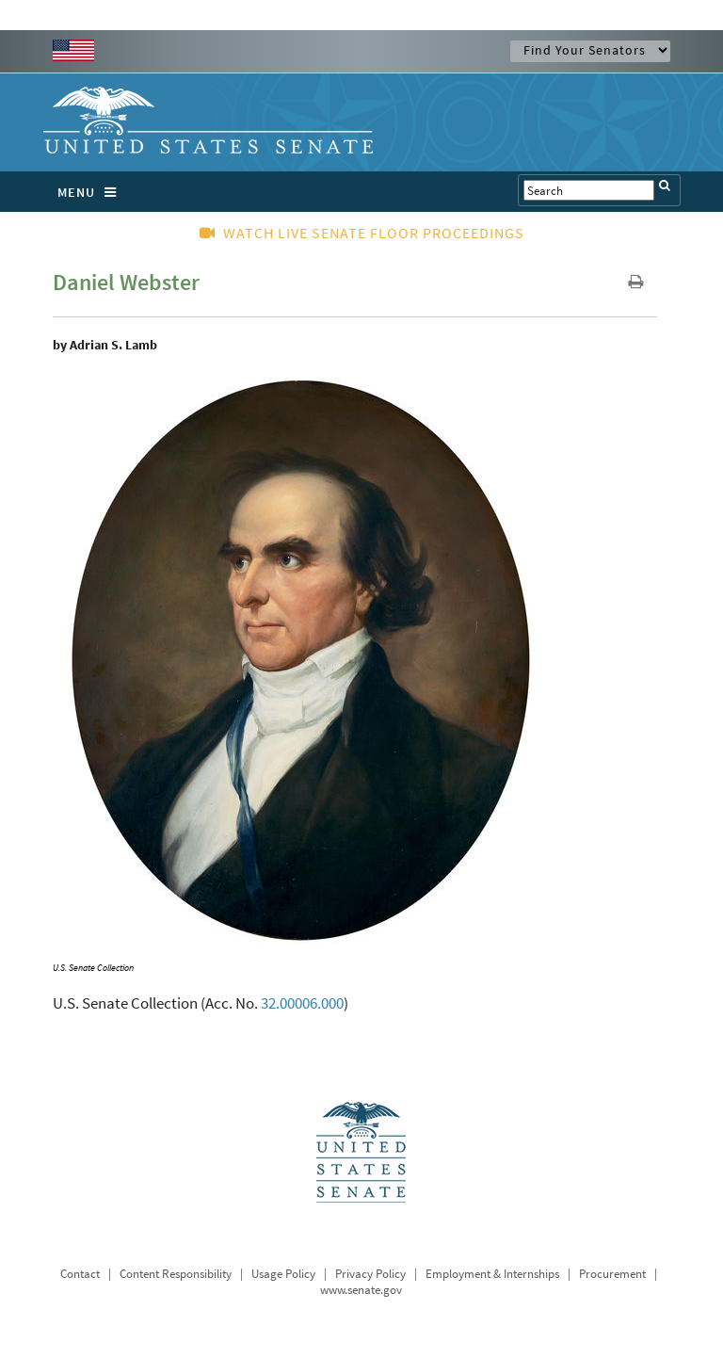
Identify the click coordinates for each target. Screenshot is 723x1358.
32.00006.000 (302, 1003)
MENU (91, 192)
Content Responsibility (176, 1274)
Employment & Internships (492, 1274)
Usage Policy (283, 1274)
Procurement (612, 1274)
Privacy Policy (370, 1274)
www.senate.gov (361, 1290)
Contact (80, 1274)
